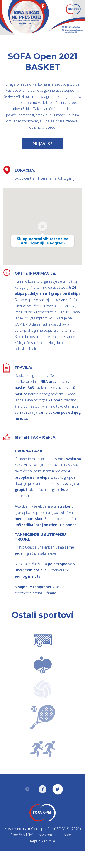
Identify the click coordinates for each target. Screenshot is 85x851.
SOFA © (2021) (68, 828)
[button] (43, 226)
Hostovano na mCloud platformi (30, 828)
